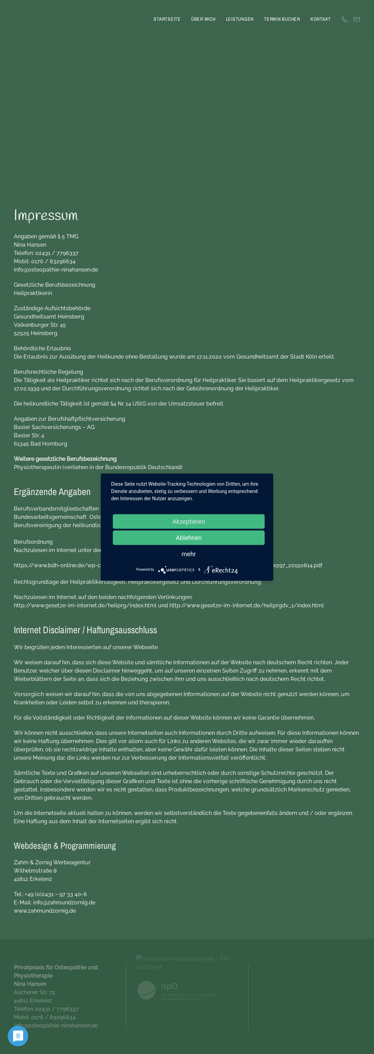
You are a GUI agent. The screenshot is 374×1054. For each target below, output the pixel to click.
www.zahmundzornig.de (45, 911)
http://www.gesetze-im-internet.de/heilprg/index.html (85, 605)
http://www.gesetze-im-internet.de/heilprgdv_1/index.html (246, 605)
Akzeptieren (189, 521)
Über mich (203, 19)
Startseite (167, 19)
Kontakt (321, 19)
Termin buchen (282, 19)
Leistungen (240, 19)
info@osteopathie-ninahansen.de (56, 269)
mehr (188, 553)
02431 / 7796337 (57, 253)
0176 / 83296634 (53, 261)
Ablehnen (188, 537)
